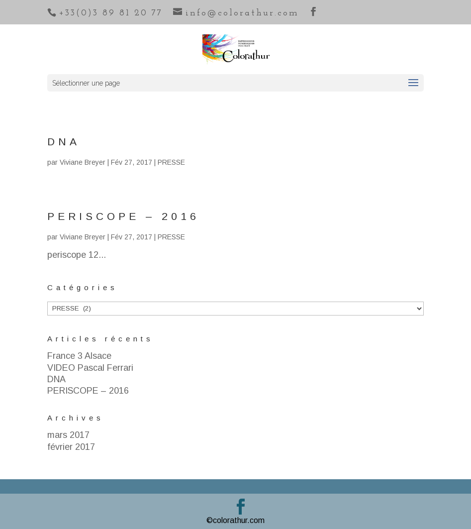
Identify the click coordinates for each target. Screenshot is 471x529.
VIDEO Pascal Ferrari (90, 368)
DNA (63, 141)
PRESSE (171, 162)
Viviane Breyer (82, 162)
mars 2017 (68, 435)
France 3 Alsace (79, 356)
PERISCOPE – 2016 (123, 216)
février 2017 (71, 447)
